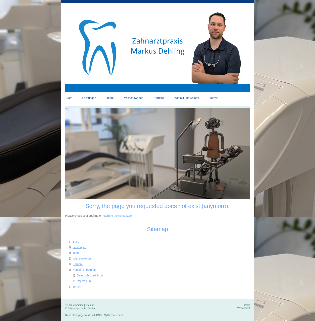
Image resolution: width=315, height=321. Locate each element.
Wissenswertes (82, 258)
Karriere (78, 264)
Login (247, 304)
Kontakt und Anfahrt (85, 269)
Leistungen (80, 247)
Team (76, 252)
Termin (77, 286)
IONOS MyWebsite (105, 315)
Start (76, 241)
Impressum (84, 281)
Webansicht (243, 308)
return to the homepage (117, 215)
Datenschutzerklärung (90, 275)
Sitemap (89, 305)
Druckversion (74, 305)
